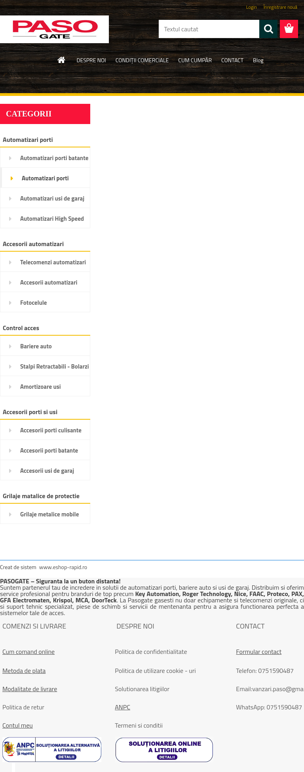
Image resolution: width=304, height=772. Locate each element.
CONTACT (232, 60)
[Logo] (54, 29)
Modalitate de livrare (29, 689)
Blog (258, 60)
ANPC (122, 707)
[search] (268, 29)
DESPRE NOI (91, 60)
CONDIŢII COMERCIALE (142, 60)
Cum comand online (28, 651)
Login (251, 7)
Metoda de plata (24, 670)
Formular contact (258, 651)
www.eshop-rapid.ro (63, 567)
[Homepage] (62, 60)
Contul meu (17, 725)
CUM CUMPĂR (195, 60)
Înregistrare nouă (280, 7)
